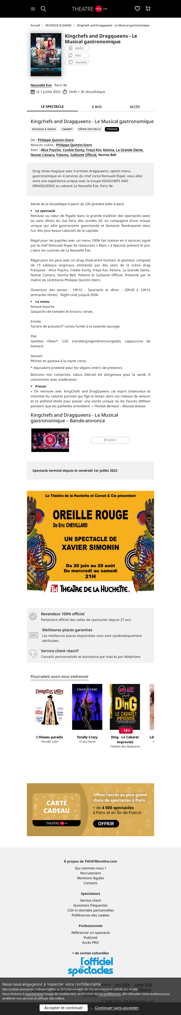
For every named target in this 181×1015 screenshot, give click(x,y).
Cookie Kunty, (74, 150)
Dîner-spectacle (89, 129)
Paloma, (62, 154)
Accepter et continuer (63, 1007)
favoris (78, 62)
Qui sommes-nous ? (90, 868)
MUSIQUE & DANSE (44, 129)
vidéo (76, 48)
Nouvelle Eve (41, 85)
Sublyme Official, (83, 154)
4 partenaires (34, 994)
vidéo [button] (110, 440)
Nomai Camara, (43, 154)
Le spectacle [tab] (52, 106)
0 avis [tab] (97, 106)
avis (75, 55)
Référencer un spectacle (90, 932)
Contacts (90, 883)
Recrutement (90, 873)
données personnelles (96, 910)
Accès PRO (90, 942)
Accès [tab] (135, 106)
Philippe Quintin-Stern (56, 140)
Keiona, (109, 150)
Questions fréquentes (90, 905)
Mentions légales (90, 878)
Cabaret (67, 129)
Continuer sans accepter (117, 1007)
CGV (70, 910)
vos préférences (110, 994)
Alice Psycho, (51, 150)
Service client (90, 900)
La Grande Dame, (130, 150)
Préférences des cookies (91, 915)
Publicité (90, 937)
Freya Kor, (94, 150)
